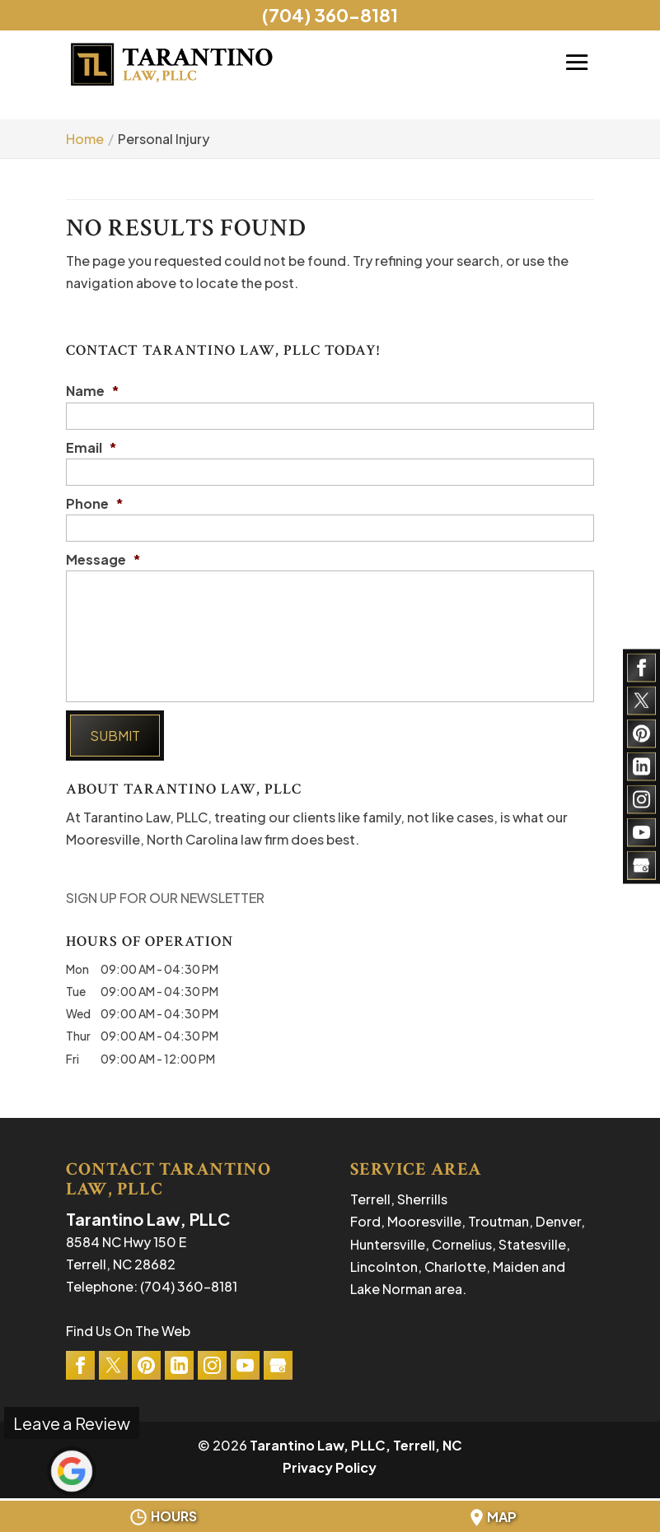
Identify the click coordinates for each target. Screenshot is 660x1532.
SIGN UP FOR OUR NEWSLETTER (165, 897)
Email (91, 448)
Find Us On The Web (128, 1330)
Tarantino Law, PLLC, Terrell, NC (356, 1445)
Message (103, 560)
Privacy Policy (330, 1467)
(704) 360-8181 (330, 14)
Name (92, 391)
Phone (95, 504)
